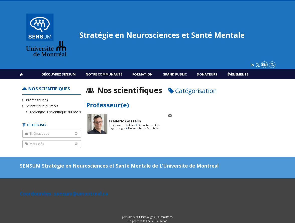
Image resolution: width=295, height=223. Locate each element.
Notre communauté (104, 74)
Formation (142, 74)
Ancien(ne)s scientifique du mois (55, 112)
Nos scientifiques (49, 89)
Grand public (175, 74)
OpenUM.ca (165, 217)
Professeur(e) (37, 100)
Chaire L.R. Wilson (156, 221)
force (147, 217)
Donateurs (207, 74)
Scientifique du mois (42, 106)
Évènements (238, 74)
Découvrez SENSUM (59, 74)
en (264, 64)
